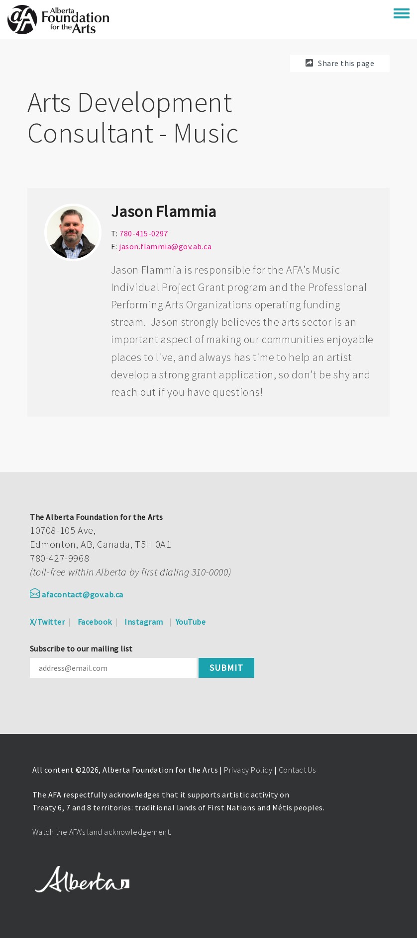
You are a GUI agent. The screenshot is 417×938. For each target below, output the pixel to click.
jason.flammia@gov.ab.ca (165, 246)
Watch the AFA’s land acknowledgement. (102, 832)
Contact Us (297, 770)
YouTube (191, 622)
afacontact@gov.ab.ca (76, 594)
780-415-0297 (143, 233)
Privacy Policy (248, 770)
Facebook (95, 622)
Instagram (143, 622)
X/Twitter (47, 622)
